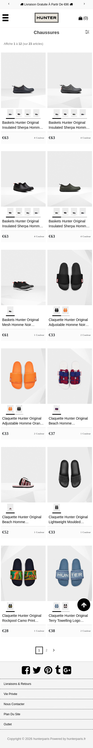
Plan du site (12, 714)
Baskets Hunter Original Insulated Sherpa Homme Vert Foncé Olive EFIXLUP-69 (68, 224)
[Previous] (8, 4)
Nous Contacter (14, 704)
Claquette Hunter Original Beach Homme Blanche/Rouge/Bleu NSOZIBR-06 (68, 421)
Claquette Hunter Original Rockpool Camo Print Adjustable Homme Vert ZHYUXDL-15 (21, 618)
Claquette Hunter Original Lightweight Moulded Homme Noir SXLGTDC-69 (70, 519)
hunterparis (41, 739)
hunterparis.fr (76, 739)
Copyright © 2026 (20, 739)
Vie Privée (10, 694)
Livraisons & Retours (17, 684)
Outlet (8, 724)
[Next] (84, 4)
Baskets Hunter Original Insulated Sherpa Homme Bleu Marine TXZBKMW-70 (23, 125)
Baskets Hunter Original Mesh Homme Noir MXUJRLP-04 (20, 322)
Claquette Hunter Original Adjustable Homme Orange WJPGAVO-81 (23, 421)
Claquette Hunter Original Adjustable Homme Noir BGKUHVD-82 (68, 322)
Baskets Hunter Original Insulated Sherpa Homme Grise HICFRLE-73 (68, 125)
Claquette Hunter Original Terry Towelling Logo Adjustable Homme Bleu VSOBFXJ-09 (68, 618)
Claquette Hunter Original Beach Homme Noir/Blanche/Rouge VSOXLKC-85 (21, 519)
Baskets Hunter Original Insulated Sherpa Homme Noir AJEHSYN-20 (22, 224)
